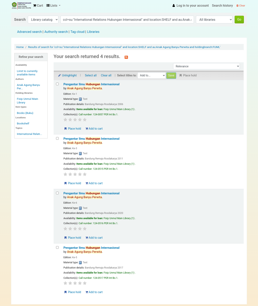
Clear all (106, 75)
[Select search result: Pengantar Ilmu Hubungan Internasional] (57, 84)
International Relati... (29, 133)
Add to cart (94, 128)
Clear (240, 5)
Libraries (93, 32)
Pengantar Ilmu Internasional (91, 84)
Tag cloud (77, 32)
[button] (38, 6)
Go (239, 19)
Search (20, 19)
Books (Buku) (25, 112)
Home (20, 47)
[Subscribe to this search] (126, 57)
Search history (222, 5)
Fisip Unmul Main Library (21, 6)
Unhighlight (67, 75)
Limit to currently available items (27, 72)
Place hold (72, 128)
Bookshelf (23, 123)
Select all (91, 75)
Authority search (56, 32)
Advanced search (29, 32)
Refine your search (31, 57)
